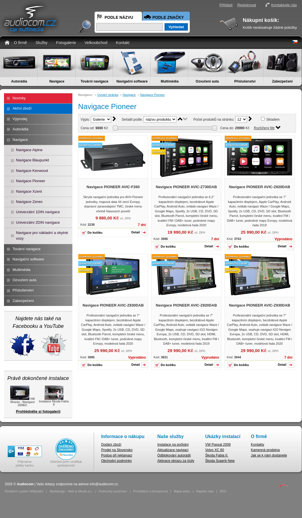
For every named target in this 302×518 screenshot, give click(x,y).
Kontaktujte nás (284, 5)
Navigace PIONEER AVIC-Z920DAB (186, 305)
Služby (42, 42)
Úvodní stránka (107, 94)
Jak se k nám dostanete (269, 455)
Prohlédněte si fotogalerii (38, 411)
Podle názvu (119, 17)
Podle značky (168, 17)
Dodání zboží (111, 445)
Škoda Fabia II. (216, 455)
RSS (223, 491)
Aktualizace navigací (172, 450)
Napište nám (205, 491)
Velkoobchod (96, 42)
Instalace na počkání (173, 445)
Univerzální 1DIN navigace (38, 212)
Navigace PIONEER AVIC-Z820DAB (259, 187)
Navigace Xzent (29, 191)
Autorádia (19, 81)
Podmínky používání (113, 491)
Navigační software (132, 81)
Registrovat (246, 5)
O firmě (20, 42)
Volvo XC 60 (214, 450)
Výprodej (20, 119)
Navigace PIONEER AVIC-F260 (113, 187)
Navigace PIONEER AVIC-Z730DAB (186, 187)
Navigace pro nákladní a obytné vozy (42, 235)
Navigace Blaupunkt (32, 160)
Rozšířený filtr (264, 128)
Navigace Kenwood (32, 170)
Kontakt (122, 42)
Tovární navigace (94, 81)
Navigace (56, 81)
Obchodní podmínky (116, 461)
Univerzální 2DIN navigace (38, 222)
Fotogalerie (66, 42)
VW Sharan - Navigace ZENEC (22, 401)
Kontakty (257, 445)
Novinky (19, 98)
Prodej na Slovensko (116, 450)
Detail (135, 232)
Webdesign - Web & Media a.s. (71, 491)
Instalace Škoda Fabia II (54, 401)
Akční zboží (22, 108)
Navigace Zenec (29, 202)
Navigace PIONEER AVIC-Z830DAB (113, 305)
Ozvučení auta (207, 81)
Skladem (273, 120)
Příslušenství (245, 81)
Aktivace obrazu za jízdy (175, 461)
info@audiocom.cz (104, 484)
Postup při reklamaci (116, 455)
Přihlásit (225, 5)
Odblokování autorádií (174, 455)
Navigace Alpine (29, 150)
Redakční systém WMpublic (24, 491)
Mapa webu (182, 491)
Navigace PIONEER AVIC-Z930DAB (259, 305)
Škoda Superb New (219, 461)
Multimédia (170, 81)
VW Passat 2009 (217, 445)
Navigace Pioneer (30, 181)
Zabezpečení (282, 81)
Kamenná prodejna (265, 450)
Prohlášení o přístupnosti (150, 491)
